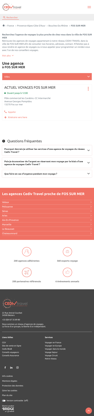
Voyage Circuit (51, 355)
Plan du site (7, 395)
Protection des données (12, 385)
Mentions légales (9, 381)
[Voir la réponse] (47, 150)
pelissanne (47, 206)
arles (47, 215)
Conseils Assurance (10, 355)
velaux (47, 202)
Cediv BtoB (7, 349)
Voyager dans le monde (55, 349)
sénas (47, 211)
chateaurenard (47, 233)
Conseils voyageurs (10, 352)
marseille (47, 224)
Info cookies (7, 376)
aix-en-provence (47, 220)
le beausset (47, 229)
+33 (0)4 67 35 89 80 (11, 319)
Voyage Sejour (51, 352)
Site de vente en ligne (11, 345)
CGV (4, 342)
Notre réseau (51, 358)
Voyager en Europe (53, 345)
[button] (89, 7)
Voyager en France (53, 342)
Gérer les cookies (9, 390)
